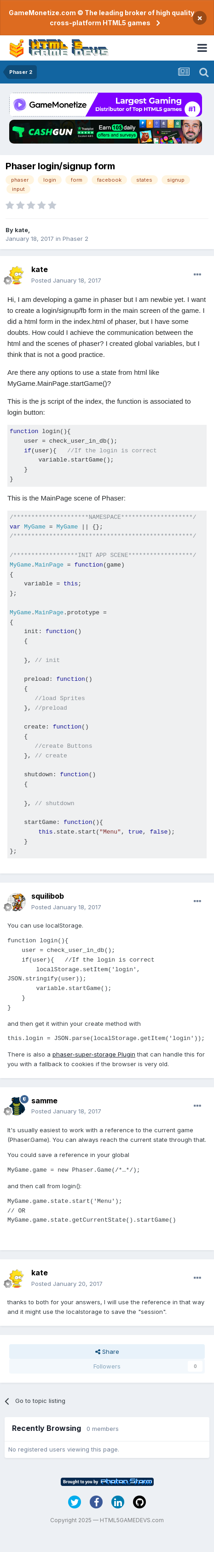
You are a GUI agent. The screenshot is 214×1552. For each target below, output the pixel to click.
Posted (66, 280)
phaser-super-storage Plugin (93, 1054)
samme (44, 1100)
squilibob (47, 896)
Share (107, 1351)
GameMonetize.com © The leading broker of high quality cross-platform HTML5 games (101, 18)
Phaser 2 (75, 238)
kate (21, 230)
